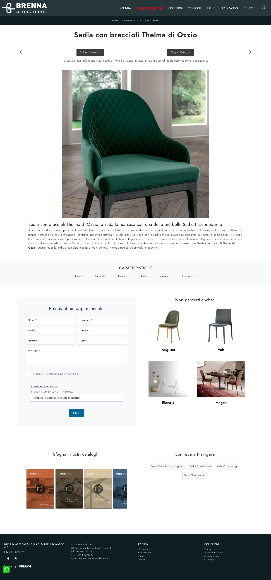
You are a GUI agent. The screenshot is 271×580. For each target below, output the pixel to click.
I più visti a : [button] (189, 276)
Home (115, 20)
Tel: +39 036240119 (81, 551)
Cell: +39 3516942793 (82, 555)
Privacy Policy (72, 373)
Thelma (155, 20)
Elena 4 (168, 403)
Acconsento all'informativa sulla (56, 373)
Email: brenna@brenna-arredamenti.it (89, 558)
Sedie (146, 20)
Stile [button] (143, 276)
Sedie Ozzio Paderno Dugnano (167, 466)
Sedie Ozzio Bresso (200, 466)
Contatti (249, 8)
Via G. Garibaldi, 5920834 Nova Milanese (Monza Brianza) (91, 546)
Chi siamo (143, 549)
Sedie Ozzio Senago (227, 466)
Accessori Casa (212, 556)
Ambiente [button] (100, 276)
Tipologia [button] (164, 276)
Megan (221, 403)
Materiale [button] (123, 276)
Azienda (125, 8)
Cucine (208, 549)
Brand (211, 8)
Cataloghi (195, 8)
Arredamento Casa (131, 20)
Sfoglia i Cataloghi (180, 52)
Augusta (168, 350)
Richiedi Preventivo (90, 52)
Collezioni (175, 8)
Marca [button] (78, 276)
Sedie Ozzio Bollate (194, 475)
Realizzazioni (229, 8)
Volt (221, 350)
